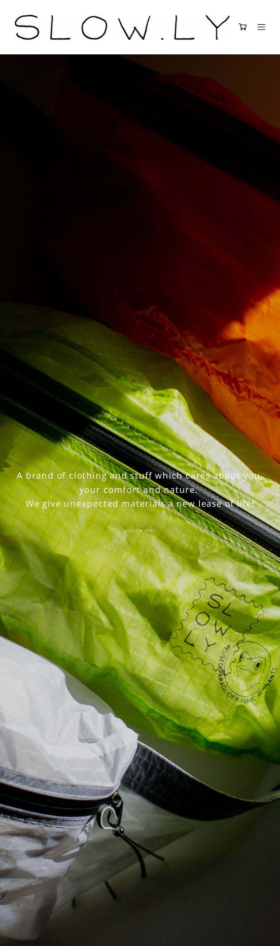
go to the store (140, 530)
